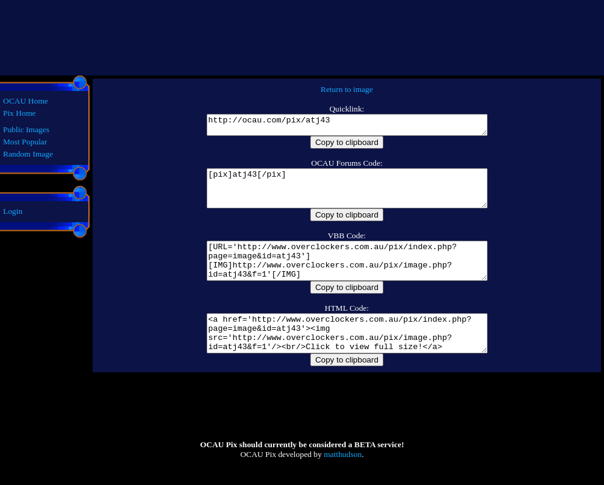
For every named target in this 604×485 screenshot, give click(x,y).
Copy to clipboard (346, 145)
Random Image (28, 153)
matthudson (342, 479)
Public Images (26, 129)
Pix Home (19, 113)
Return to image (347, 89)
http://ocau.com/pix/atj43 (347, 127)
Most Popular (25, 141)
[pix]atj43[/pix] (347, 195)
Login (13, 211)
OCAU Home (25, 100)
